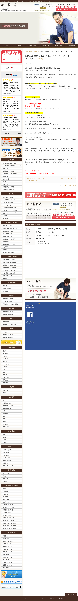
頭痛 (4, 419)
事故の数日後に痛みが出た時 (10, 273)
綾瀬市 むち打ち (7, 536)
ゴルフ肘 (5, 374)
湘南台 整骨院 (7, 460)
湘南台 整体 (6, 463)
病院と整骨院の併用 (8, 233)
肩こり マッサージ (8, 476)
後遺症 (4, 488)
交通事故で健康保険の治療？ (10, 265)
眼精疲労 (5, 481)
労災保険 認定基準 (8, 334)
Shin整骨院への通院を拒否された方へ (12, 165)
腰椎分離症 (5, 382)
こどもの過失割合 (7, 301)
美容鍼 (4, 392)
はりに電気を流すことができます (65, 178)
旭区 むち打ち (7, 559)
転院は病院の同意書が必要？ (10, 262)
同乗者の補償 (6, 241)
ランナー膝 (5, 353)
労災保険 (5, 332)
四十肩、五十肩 (7, 403)
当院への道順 (6, 179)
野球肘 (4, 351)
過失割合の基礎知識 (8, 298)
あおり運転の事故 (7, 275)
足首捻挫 (5, 366)
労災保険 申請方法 (8, 337)
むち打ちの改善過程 (8, 202)
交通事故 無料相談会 (8, 252)
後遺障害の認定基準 (8, 311)
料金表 (4, 181)
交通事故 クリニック (8, 507)
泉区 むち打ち (7, 554)
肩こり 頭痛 (6, 473)
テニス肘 (5, 356)
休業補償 (5, 286)
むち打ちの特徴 (7, 205)
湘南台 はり (6, 390)
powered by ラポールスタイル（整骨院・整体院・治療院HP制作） (50, 598)
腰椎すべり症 (6, 426)
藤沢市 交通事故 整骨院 (9, 525)
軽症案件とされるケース (9, 270)
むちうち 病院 (7, 512)
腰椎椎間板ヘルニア (8, 405)
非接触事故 (5, 278)
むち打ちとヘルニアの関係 (9, 213)
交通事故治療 (6, 218)
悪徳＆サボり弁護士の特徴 (9, 324)
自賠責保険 (5, 247)
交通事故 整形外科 (8, 510)
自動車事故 (5, 491)
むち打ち (5, 215)
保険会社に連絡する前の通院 (10, 173)
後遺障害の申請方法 (8, 314)
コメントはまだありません (68, 185)
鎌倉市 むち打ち (7, 544)
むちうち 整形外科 (8, 504)
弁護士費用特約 (7, 322)
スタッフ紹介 (6, 184)
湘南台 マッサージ (8, 465)
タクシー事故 (6, 499)
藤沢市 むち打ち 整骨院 (9, 528)
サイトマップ (6, 457)
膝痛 (4, 416)
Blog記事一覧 (28, 51)
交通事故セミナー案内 (8, 189)
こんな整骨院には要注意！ (9, 259)
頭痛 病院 (5, 478)
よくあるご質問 (7, 450)
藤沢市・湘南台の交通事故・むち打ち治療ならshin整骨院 (38, 1)
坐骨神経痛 (5, 413)
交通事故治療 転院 (8, 231)
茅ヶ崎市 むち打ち (8, 541)
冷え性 (4, 437)
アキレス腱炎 (6, 377)
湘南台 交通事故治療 (8, 518)
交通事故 (36, 51)
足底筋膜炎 (5, 380)
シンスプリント (7, 364)
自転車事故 (5, 496)
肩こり (4, 400)
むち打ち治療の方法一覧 (9, 199)
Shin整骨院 (38, 303)
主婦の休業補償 (7, 288)
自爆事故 (5, 249)
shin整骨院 (24, 598)
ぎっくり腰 (5, 424)
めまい (4, 442)
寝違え (4, 421)
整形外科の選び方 (7, 226)
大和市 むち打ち (7, 538)
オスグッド (5, 361)
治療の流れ (5, 176)
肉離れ (4, 369)
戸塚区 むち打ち (7, 562)
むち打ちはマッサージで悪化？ (10, 210)
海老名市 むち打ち (8, 546)
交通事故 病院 (7, 515)
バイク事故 (5, 494)
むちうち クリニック (8, 502)
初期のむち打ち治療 (8, 197)
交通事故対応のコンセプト (9, 163)
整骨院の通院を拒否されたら (10, 228)
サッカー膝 (5, 359)
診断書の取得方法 (7, 236)
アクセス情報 (6, 455)
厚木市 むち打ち (7, 565)
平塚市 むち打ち (7, 549)
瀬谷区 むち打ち (7, 557)
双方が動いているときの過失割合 (11, 304)
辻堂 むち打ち (7, 567)
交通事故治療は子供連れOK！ (10, 187)
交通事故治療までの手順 (9, 244)
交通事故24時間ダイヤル (9, 171)
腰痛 (4, 411)
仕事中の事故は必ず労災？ (9, 267)
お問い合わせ (6, 452)
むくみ (4, 439)
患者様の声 (5, 168)
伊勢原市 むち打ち (8, 551)
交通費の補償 (6, 291)
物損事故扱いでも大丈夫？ (9, 239)
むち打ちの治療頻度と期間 (9, 207)
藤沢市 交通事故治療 (8, 520)
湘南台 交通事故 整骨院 (9, 523)
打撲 (4, 372)
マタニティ (5, 434)
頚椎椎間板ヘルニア (8, 408)
